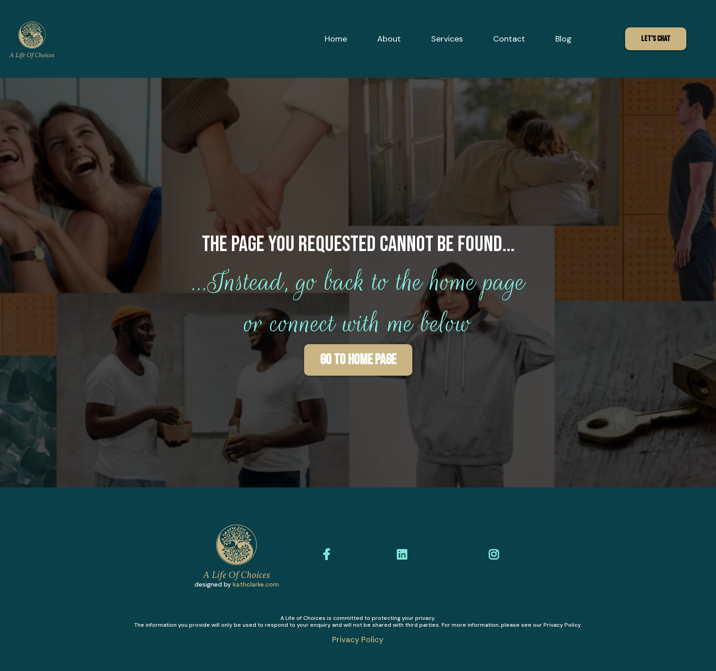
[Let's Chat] (655, 38)
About (389, 38)
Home (336, 38)
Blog (563, 38)
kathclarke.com (256, 584)
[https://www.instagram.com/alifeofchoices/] (496, 555)
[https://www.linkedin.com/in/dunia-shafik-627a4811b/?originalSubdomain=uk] (404, 555)
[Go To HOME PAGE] (358, 360)
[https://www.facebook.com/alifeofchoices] (328, 555)
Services (447, 38)
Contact (509, 38)
